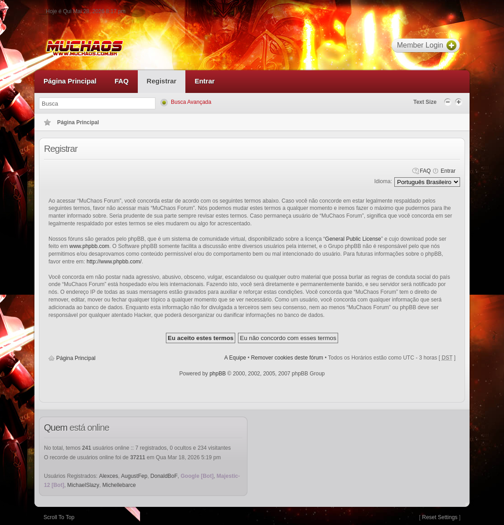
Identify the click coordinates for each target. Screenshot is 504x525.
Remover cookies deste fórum (287, 358)
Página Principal (76, 358)
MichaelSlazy (83, 485)
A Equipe (235, 358)
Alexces (108, 476)
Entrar (448, 171)
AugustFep (134, 476)
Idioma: (383, 181)
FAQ (425, 171)
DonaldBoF (164, 476)
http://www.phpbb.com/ (114, 261)
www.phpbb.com (89, 246)
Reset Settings (439, 517)
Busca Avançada (191, 102)
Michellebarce (119, 485)
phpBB (217, 373)
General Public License (353, 239)
